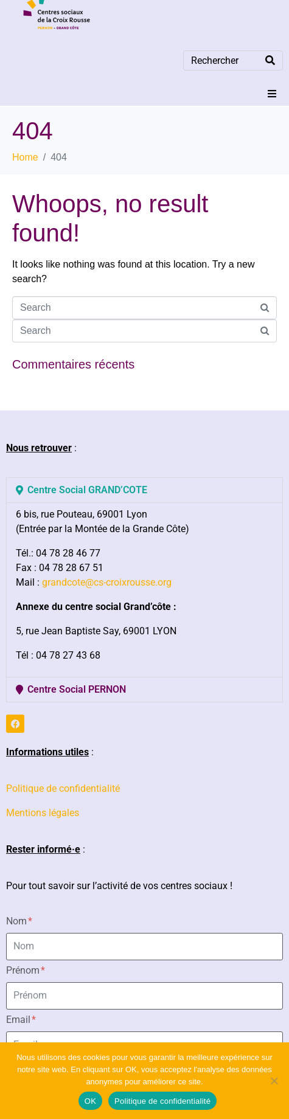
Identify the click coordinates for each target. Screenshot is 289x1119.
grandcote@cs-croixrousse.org (107, 582)
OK (90, 1101)
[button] (272, 94)
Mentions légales (42, 813)
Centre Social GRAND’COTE (87, 490)
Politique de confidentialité (63, 788)
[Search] (270, 60)
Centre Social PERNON (76, 689)
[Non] (274, 1081)
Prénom (25, 970)
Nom (19, 921)
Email (21, 1019)
